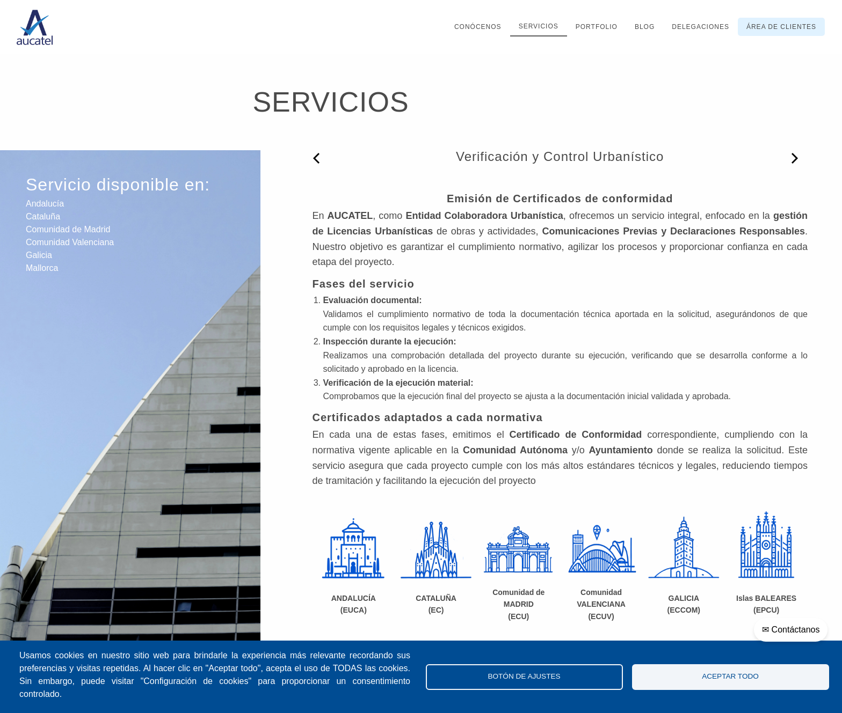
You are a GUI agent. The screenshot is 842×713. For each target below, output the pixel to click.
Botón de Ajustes (524, 676)
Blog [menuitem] (645, 27)
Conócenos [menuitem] (478, 27)
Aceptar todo (730, 676)
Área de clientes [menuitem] (781, 27)
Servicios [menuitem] (538, 26)
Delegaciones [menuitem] (700, 27)
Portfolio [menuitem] (597, 27)
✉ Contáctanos (790, 629)
